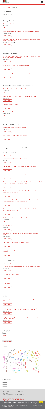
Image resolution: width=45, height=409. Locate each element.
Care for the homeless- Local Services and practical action (16, 88)
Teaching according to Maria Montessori (12, 23)
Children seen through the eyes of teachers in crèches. (15, 158)
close (41, 402)
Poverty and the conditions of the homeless (12, 111)
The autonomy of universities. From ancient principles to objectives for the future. (21, 31)
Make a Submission (7, 341)
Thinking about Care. (7, 225)
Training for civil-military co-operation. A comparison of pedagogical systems (20, 96)
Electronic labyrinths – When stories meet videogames (15, 135)
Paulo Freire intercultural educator (11, 104)
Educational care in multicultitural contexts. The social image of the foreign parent (21, 266)
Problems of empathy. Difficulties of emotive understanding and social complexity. (21, 73)
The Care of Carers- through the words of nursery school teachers (18, 217)
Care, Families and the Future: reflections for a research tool (16, 259)
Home (4, 7)
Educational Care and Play (9, 151)
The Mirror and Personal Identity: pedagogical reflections (16, 65)
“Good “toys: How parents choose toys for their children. (16, 242)
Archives (8, 7)
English (4, 333)
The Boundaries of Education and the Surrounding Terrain (16, 174)
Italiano (4, 335)
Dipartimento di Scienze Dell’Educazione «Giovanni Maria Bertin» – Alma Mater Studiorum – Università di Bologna (14, 399)
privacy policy (14, 405)
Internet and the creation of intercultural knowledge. (15, 127)
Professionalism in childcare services (11, 274)
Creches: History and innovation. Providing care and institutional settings (19, 166)
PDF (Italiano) (8, 27)
